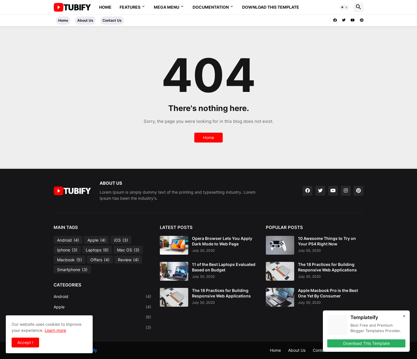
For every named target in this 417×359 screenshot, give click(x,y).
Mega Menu (166, 7)
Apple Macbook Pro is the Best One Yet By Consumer (328, 293)
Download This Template (270, 7)
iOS (121, 240)
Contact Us (112, 20)
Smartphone (72, 270)
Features (130, 7)
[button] (344, 7)
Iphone (67, 250)
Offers (99, 260)
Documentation (211, 7)
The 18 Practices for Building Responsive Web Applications (221, 293)
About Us (85, 20)
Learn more (55, 330)
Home (105, 7)
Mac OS (128, 250)
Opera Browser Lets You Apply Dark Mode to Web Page (222, 241)
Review (128, 260)
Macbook (69, 260)
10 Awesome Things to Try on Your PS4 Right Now (327, 241)
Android (68, 240)
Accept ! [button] (25, 342)
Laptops (97, 250)
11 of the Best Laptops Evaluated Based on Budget (223, 267)
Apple (96, 240)
